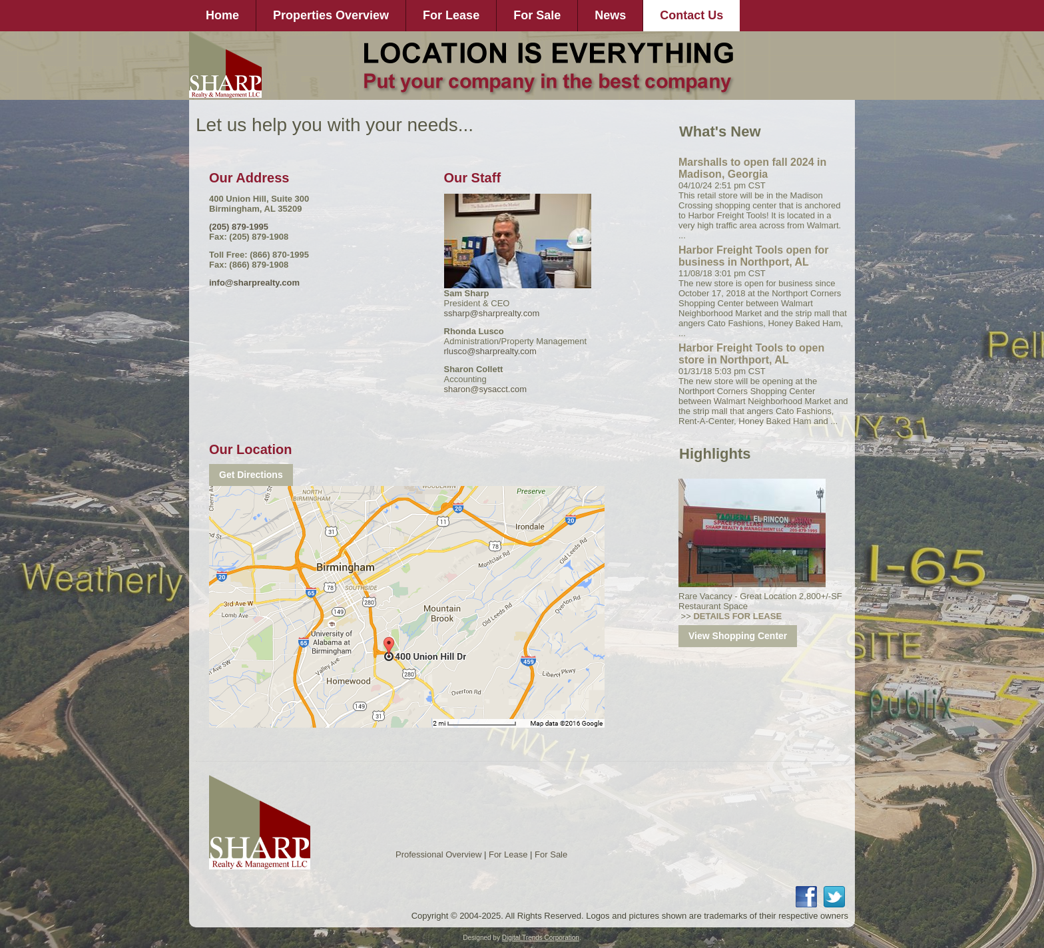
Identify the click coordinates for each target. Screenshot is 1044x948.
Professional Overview (438, 854)
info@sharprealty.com (254, 283)
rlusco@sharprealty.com (490, 351)
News (610, 15)
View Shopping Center (737, 635)
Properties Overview (331, 15)
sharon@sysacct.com (485, 389)
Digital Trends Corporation (540, 937)
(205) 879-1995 (238, 227)
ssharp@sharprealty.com (492, 313)
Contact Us (691, 15)
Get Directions (251, 474)
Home (222, 15)
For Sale (537, 15)
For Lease (451, 15)
